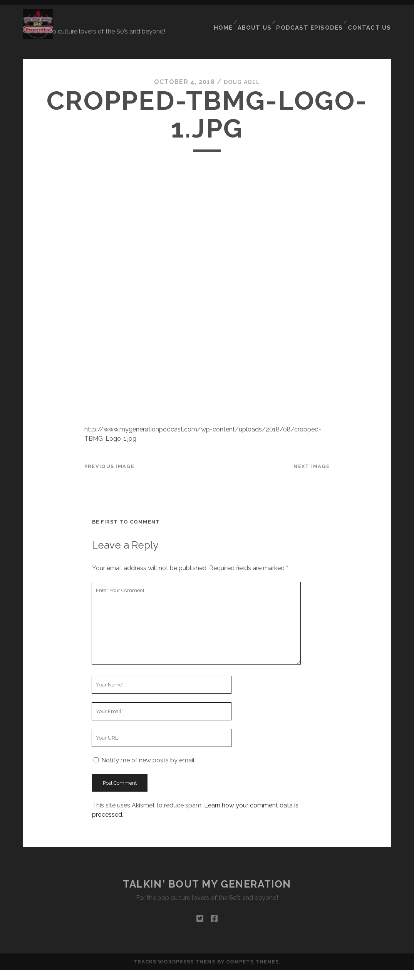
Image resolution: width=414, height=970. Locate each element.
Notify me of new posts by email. (148, 760)
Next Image (311, 466)
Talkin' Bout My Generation (207, 884)
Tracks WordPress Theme (174, 962)
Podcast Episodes (315, 19)
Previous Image (109, 466)
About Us (263, 19)
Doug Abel (242, 82)
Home (230, 19)
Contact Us (372, 19)
